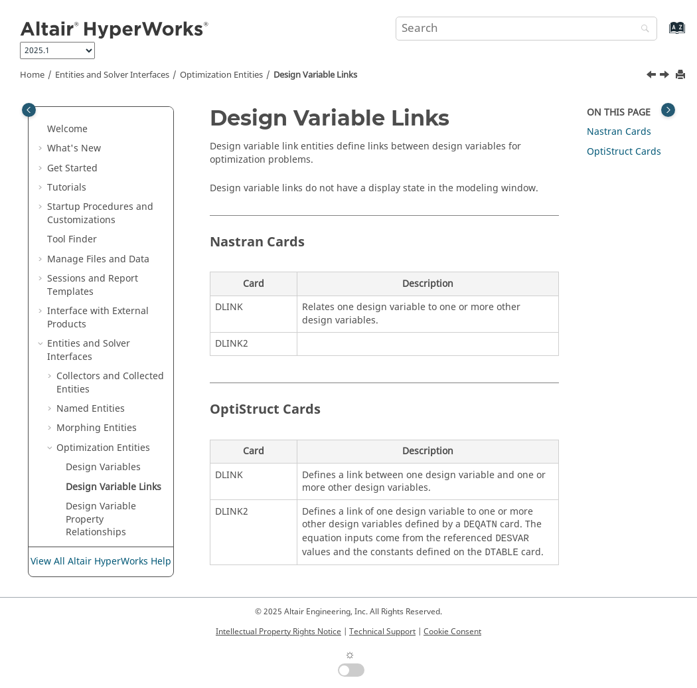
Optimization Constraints (94, 412)
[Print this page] (681, 75)
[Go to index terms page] (663, 34)
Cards (619, 132)
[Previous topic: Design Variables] (652, 76)
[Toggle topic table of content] (668, 110)
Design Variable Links (315, 75)
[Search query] (526, 29)
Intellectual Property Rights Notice (278, 632)
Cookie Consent (452, 632)
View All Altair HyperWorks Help (101, 561)
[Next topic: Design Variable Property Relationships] (665, 76)
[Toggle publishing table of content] (29, 110)
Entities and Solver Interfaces (112, 75)
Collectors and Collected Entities (110, 171)
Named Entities (90, 198)
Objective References (113, 523)
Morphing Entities (96, 217)
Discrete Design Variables (101, 347)
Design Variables (103, 256)
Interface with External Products (98, 106)
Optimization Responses (94, 380)
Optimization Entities (221, 75)
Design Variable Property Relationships (101, 308)
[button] (42, 132)
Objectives (89, 504)
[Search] (641, 30)
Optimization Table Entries (108, 477)
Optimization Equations (94, 445)
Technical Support (382, 632)
